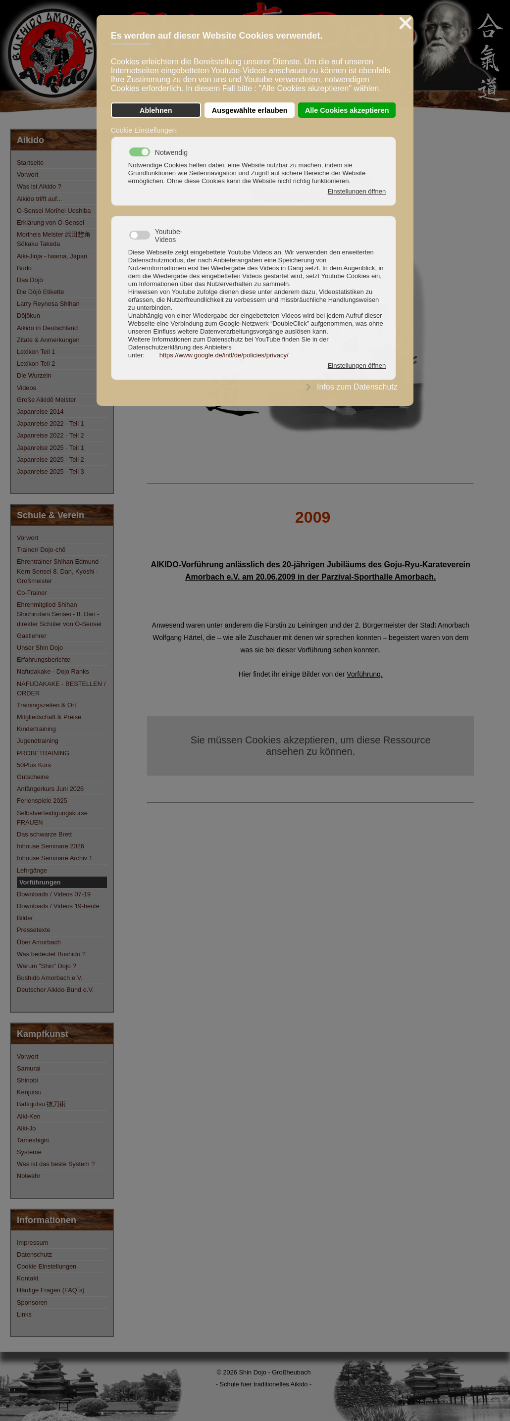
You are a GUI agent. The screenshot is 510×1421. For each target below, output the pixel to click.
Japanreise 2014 (40, 411)
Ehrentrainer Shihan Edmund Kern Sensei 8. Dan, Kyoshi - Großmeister (58, 571)
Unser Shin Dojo (40, 647)
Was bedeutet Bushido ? (51, 954)
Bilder (25, 918)
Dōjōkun (28, 315)
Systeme (29, 1152)
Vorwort (27, 174)
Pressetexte (34, 929)
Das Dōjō (30, 280)
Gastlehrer (32, 635)
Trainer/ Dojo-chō (41, 549)
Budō (24, 268)
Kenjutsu (29, 1092)
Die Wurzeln (34, 375)
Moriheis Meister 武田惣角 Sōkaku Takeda (54, 239)
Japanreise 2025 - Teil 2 (50, 459)
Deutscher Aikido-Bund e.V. (55, 989)
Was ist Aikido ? (39, 186)
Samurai (29, 1068)
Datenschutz (34, 1254)
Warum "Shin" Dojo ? (46, 966)
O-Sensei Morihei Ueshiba (54, 210)
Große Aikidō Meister (46, 399)
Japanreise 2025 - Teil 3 (50, 471)
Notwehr (29, 1175)
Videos (26, 388)
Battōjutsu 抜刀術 (41, 1104)
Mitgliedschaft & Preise (49, 717)
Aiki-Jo (26, 1128)
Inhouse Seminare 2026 (50, 846)
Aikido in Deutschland (47, 328)
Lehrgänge (32, 870)
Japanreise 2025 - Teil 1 (50, 447)
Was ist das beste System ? (56, 1164)
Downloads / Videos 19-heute (58, 906)
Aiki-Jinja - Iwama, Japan (52, 256)
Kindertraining (36, 729)
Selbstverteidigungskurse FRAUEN (52, 817)
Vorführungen (40, 882)
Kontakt (27, 1278)
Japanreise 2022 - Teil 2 (50, 435)
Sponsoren (32, 1302)
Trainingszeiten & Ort (46, 705)
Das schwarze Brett (44, 834)
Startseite (30, 162)
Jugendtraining (37, 740)
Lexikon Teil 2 (36, 363)
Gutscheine (33, 777)
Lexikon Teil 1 (36, 351)
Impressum (32, 1242)
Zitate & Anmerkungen (48, 339)
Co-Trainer (32, 592)
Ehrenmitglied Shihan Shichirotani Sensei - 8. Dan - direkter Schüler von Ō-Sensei (59, 614)
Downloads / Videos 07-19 (54, 894)
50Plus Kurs (34, 765)
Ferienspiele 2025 (42, 800)
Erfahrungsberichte (43, 659)
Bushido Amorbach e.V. (50, 977)
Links (24, 1314)
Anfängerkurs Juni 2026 (50, 788)
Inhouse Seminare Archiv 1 (55, 858)
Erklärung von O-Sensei (50, 222)
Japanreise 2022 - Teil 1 (50, 423)
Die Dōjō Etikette (40, 291)
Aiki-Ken (29, 1116)
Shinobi (27, 1080)
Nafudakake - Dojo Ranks (53, 671)
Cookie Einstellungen (46, 1266)
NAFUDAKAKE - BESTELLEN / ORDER (61, 688)
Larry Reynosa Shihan (48, 303)
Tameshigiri (33, 1140)
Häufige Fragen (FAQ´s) (51, 1290)
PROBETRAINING (43, 753)
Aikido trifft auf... (39, 198)
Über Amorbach (39, 942)
